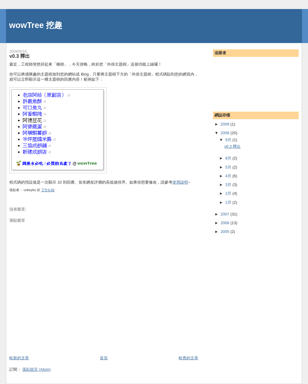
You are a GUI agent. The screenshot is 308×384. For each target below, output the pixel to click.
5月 (229, 167)
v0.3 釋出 (19, 56)
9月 (229, 140)
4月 (229, 176)
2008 (225, 133)
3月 (229, 184)
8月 (229, 158)
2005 (225, 231)
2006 (225, 223)
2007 (225, 214)
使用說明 (180, 182)
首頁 (104, 358)
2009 (225, 124)
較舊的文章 (188, 358)
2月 (229, 193)
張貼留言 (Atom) (36, 369)
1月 (229, 202)
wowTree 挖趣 (35, 25)
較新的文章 (19, 358)
